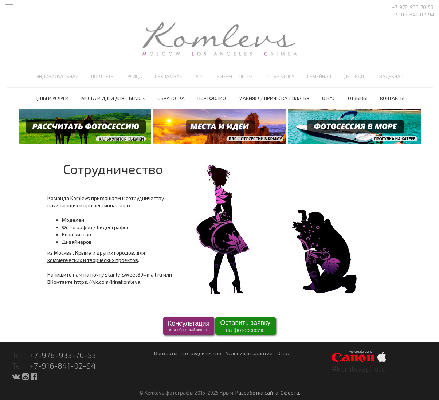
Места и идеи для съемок (113, 98)
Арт (199, 76)
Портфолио (211, 98)
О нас (328, 98)
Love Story (281, 76)
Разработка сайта (256, 392)
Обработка (171, 98)
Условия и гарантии (249, 353)
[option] (84, 126)
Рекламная (169, 76)
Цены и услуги (51, 98)
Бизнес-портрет (236, 76)
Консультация (189, 326)
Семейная (319, 76)
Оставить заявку (245, 326)
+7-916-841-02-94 (63, 365)
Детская (354, 76)
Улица (135, 76)
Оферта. (290, 392)
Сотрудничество (201, 353)
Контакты (392, 98)
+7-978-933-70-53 (63, 355)
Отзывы (357, 98)
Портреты (103, 76)
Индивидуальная (57, 76)
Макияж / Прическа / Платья (274, 98)
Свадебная (390, 76)
